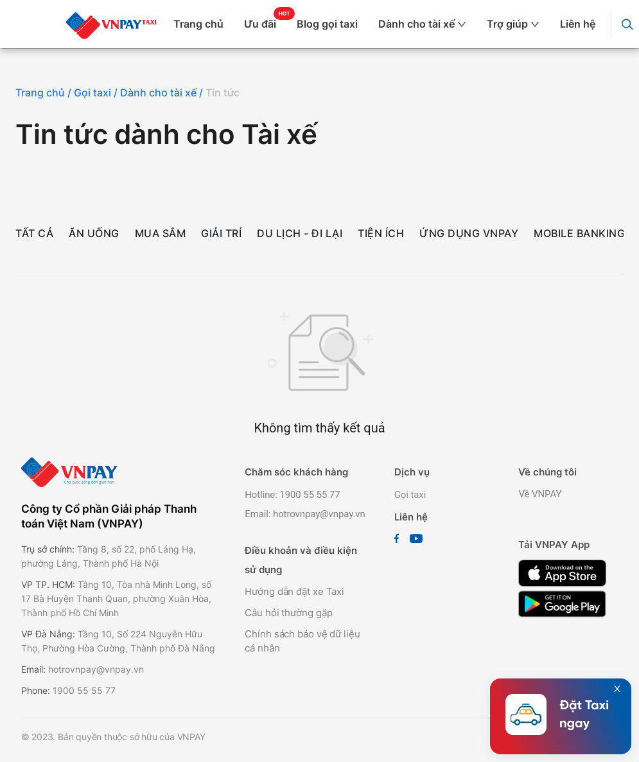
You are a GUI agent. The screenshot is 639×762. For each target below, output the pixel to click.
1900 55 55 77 (84, 690)
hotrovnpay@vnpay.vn (96, 669)
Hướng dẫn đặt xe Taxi (294, 591)
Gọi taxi (410, 495)
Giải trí (221, 233)
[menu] (389, 24)
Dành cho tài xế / (163, 92)
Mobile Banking (579, 233)
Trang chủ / (44, 92)
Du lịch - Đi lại (299, 233)
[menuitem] (203, 24)
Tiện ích (381, 233)
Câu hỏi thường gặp (288, 613)
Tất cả (34, 233)
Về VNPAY (539, 494)
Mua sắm (160, 233)
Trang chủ (198, 23)
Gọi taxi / (97, 92)
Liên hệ (577, 23)
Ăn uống (94, 233)
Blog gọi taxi (327, 23)
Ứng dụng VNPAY (468, 233)
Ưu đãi (260, 23)
